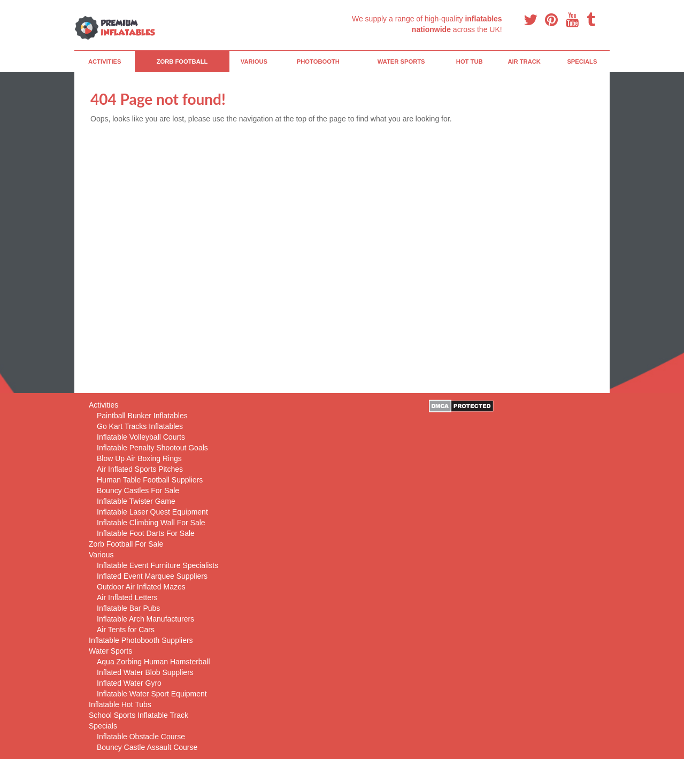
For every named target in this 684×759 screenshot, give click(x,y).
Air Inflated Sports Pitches (140, 469)
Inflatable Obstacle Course (141, 736)
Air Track (524, 61)
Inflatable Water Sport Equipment (152, 693)
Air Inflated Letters (127, 597)
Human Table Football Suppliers (150, 480)
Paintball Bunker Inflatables (142, 415)
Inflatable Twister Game (136, 501)
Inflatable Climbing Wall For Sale (151, 522)
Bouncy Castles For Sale (138, 490)
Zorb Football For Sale (126, 544)
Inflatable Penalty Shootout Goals (152, 447)
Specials (582, 61)
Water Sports (401, 61)
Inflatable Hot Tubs (120, 704)
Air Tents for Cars (126, 629)
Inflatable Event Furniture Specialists (157, 565)
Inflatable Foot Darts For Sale (146, 533)
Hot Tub (469, 61)
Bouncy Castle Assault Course (147, 747)
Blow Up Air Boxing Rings (139, 458)
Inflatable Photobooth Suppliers (141, 640)
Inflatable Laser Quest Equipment (152, 512)
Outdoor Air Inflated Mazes (141, 586)
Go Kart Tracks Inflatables (140, 426)
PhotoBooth (318, 61)
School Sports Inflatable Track (138, 715)
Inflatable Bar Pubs (128, 608)
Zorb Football (182, 61)
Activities (104, 61)
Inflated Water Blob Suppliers (145, 672)
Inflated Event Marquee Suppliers (152, 576)
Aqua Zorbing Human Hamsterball (153, 661)
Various (254, 61)
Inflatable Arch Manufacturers (145, 619)
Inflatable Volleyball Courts (141, 437)
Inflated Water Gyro (129, 683)
